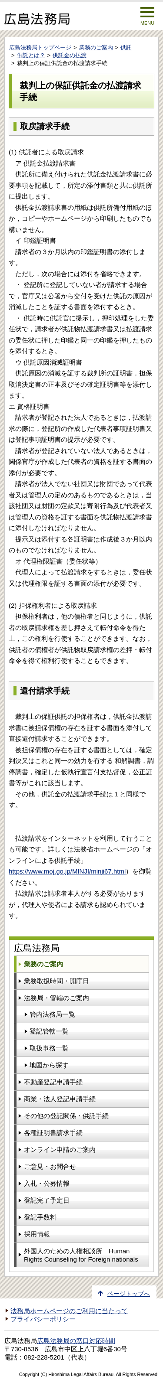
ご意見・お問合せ (50, 1166)
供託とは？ (31, 55)
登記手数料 (40, 1217)
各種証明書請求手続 (53, 1132)
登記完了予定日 (47, 1200)
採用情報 (37, 1234)
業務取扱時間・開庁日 (56, 981)
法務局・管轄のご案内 (56, 997)
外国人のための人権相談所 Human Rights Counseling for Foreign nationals (81, 1255)
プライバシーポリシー (43, 1319)
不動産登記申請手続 (53, 1082)
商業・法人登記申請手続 (60, 1098)
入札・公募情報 (47, 1183)
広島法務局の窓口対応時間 (76, 1340)
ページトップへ (128, 1294)
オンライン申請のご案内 (60, 1149)
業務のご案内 (96, 47)
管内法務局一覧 (52, 1014)
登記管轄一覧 (49, 1031)
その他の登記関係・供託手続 (66, 1115)
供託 (126, 47)
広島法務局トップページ (40, 47)
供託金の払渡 (69, 55)
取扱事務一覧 (49, 1048)
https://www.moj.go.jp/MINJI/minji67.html (67, 871)
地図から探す (49, 1065)
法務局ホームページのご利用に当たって (69, 1311)
